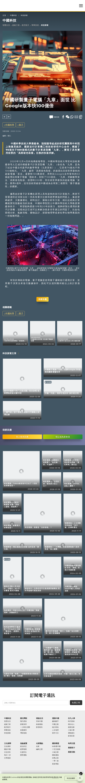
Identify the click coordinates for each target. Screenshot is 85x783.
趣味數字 (55, 721)
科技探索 (24, 15)
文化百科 (7, 752)
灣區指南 (23, 733)
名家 (37, 746)
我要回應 (42, 299)
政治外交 (23, 746)
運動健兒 (71, 733)
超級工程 (16, 25)
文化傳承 (7, 746)
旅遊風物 (39, 724)
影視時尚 (39, 727)
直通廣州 (23, 730)
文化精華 (7, 743)
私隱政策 (55, 777)
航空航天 (25, 25)
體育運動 (23, 755)
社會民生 (23, 752)
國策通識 (55, 755)
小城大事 (71, 730)
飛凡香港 (23, 721)
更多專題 (55, 764)
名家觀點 (39, 743)
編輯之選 (39, 749)
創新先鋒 (71, 727)
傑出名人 (71, 724)
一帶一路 (55, 761)
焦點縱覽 (23, 743)
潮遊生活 (39, 718)
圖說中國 (7, 749)
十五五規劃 (56, 749)
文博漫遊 (7, 758)
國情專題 (55, 743)
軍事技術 (35, 25)
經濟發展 (23, 749)
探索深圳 (23, 724)
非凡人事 (71, 718)
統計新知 (55, 727)
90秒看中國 (56, 746)
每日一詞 (7, 755)
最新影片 (71, 748)
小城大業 (55, 752)
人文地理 (55, 730)
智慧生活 (6, 25)
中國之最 (55, 724)
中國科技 (13, 15)
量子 (21, 125)
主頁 (4, 15)
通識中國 (55, 718)
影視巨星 (71, 736)
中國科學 (9, 125)
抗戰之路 (55, 758)
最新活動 (71, 752)
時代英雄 (71, 721)
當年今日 (55, 733)
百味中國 (39, 721)
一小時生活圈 (25, 727)
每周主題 (71, 743)
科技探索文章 (9, 353)
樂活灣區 (23, 718)
